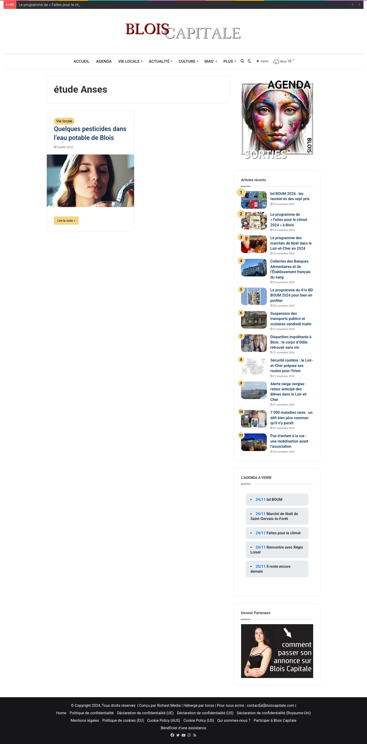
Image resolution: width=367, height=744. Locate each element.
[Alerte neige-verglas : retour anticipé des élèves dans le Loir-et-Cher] (254, 390)
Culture (187, 61)
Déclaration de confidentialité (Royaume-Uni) (274, 713)
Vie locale (128, 61)
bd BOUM (275, 499)
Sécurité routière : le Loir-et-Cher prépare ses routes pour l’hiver (291, 365)
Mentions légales (85, 720)
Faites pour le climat (284, 533)
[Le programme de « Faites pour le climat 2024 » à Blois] (254, 221)
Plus (228, 61)
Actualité (159, 61)
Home (61, 713)
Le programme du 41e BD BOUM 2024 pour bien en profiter (291, 295)
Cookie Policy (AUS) (163, 720)
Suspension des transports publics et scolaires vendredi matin (291, 318)
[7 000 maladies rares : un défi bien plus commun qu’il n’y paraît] (254, 419)
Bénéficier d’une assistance (183, 728)
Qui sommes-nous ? (233, 720)
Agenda (104, 61)
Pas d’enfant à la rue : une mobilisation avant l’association (289, 441)
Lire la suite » (66, 220)
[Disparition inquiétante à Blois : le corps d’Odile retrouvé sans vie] (254, 343)
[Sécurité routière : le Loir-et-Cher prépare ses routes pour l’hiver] (254, 366)
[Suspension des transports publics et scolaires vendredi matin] (254, 320)
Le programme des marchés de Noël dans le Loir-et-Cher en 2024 (291, 243)
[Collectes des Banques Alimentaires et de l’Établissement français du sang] (254, 267)
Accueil (81, 61)
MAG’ (209, 61)
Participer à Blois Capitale (274, 720)
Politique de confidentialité (92, 713)
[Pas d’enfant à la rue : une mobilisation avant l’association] (254, 442)
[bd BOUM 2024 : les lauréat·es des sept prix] (254, 200)
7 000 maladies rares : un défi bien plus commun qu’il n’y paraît (291, 417)
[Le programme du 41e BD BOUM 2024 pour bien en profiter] (254, 296)
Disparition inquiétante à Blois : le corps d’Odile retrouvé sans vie (290, 342)
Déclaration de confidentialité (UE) (145, 713)
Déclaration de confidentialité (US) (205, 713)
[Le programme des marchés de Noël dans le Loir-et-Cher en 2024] (254, 244)
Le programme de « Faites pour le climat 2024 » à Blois (288, 219)
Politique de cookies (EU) (123, 720)
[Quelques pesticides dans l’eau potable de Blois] (90, 180)
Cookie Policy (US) (199, 720)
